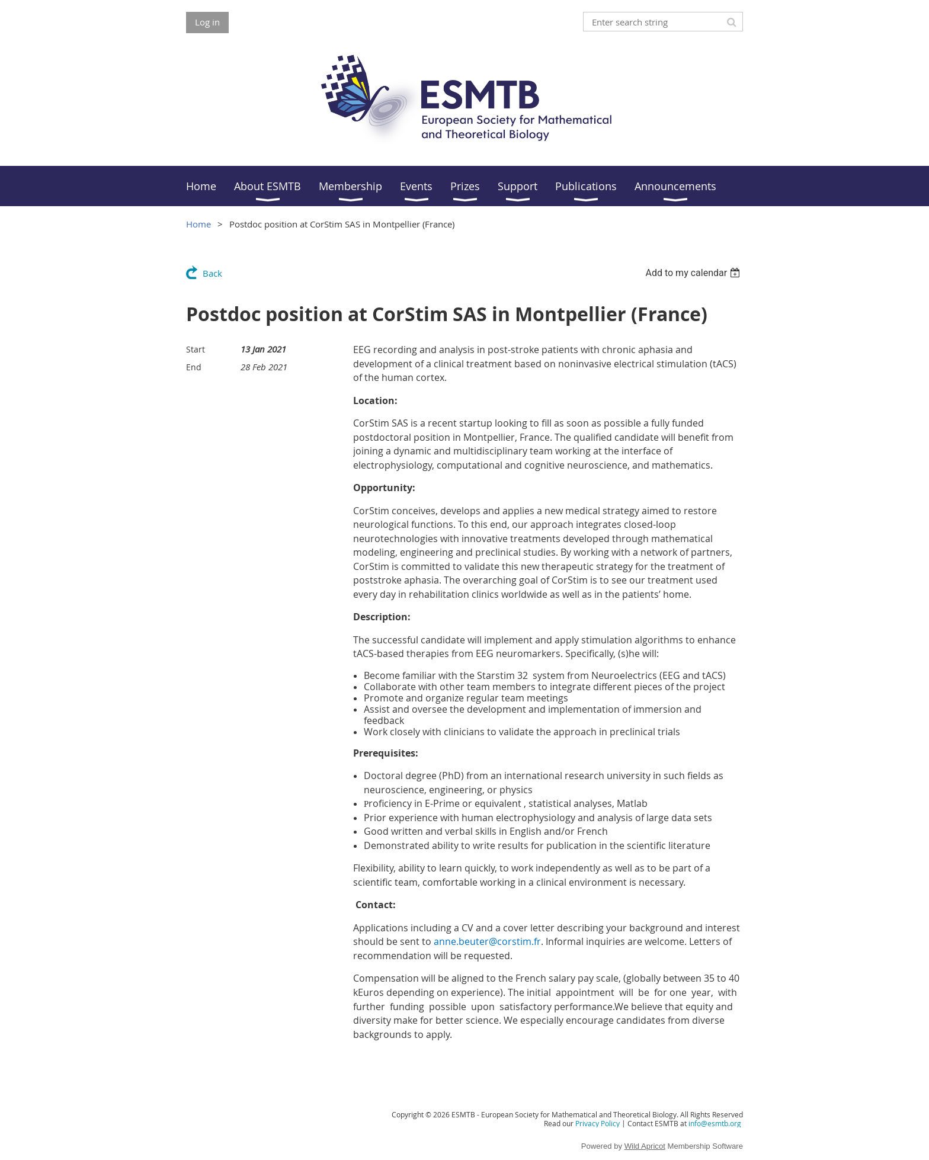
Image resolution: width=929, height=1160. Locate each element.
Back (212, 273)
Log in (207, 22)
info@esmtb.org (714, 1123)
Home (198, 224)
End (193, 367)
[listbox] (694, 272)
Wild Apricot (644, 1146)
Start (195, 349)
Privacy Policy (597, 1123)
